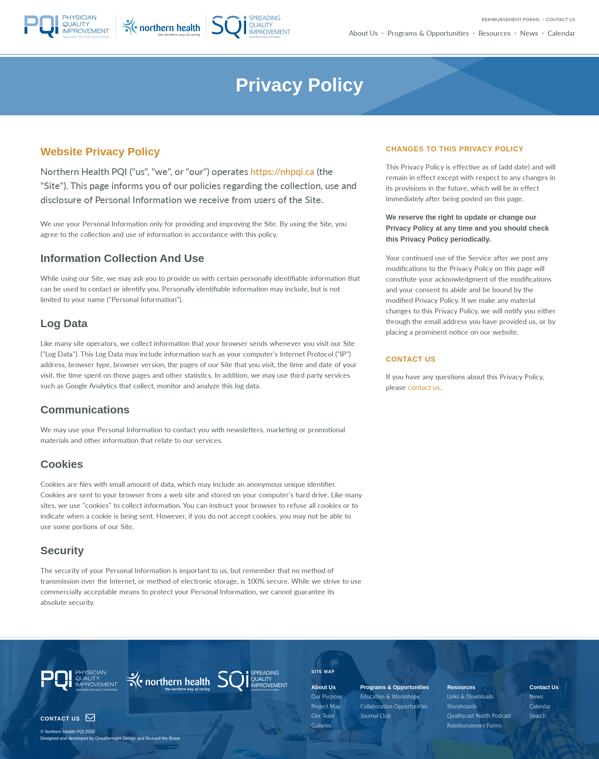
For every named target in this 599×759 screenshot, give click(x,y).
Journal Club (375, 715)
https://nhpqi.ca (282, 171)
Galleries (321, 725)
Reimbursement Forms (511, 19)
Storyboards (462, 706)
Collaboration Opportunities (393, 706)
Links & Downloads (470, 696)
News (529, 33)
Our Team (323, 715)
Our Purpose (326, 696)
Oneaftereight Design (115, 738)
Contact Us (560, 19)
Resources (494, 33)
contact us (424, 387)
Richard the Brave (163, 738)
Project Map (326, 706)
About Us (363, 33)
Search (538, 715)
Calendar (561, 33)
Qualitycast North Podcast (479, 715)
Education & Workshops (389, 696)
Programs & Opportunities (428, 33)
